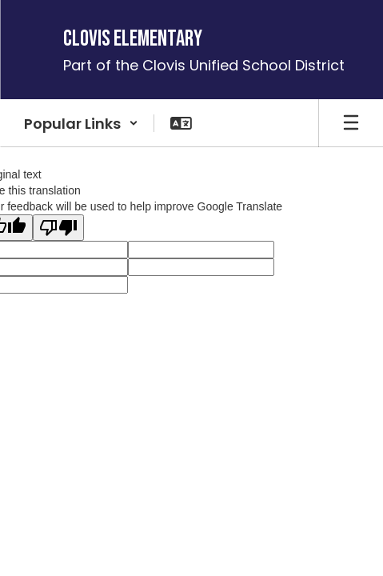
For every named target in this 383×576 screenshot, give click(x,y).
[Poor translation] (58, 227)
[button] (81, 123)
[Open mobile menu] (351, 123)
